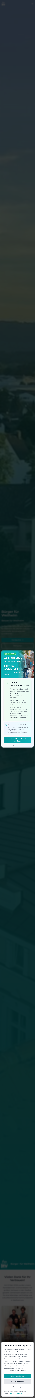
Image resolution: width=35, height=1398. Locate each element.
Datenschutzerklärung (16, 1393)
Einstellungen (17, 1387)
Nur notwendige (17, 1381)
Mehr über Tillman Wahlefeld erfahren (17, 740)
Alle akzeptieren (17, 1376)
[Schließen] (31, 653)
